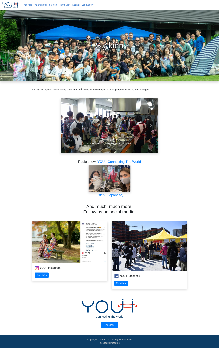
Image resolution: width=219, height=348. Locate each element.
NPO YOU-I (106, 339)
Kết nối (75, 5)
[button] (68, 125)
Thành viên (64, 5)
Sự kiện (53, 5)
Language (87, 5)
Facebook (104, 343)
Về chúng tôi (40, 5)
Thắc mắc (27, 5)
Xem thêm (42, 275)
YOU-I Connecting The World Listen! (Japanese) (115, 178)
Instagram (115, 343)
